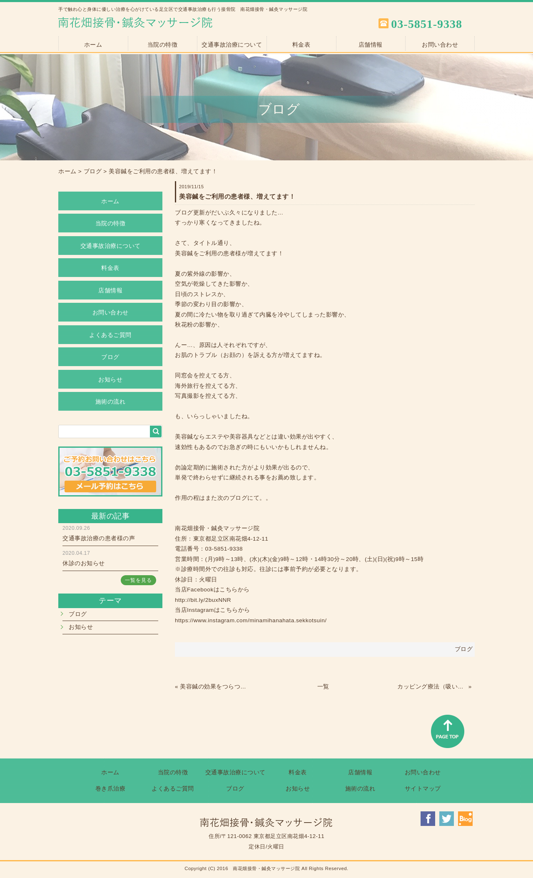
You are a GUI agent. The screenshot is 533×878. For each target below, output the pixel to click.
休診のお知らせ (83, 563)
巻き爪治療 (110, 789)
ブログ (93, 171)
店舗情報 (371, 45)
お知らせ (110, 380)
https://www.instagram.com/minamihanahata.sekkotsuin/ (250, 620)
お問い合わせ (440, 45)
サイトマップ (423, 789)
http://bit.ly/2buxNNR (203, 600)
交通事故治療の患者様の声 (98, 538)
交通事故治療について (232, 45)
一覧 (323, 686)
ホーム (93, 45)
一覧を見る (138, 580)
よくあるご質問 (110, 335)
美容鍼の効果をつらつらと (214, 686)
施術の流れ (110, 402)
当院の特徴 (162, 45)
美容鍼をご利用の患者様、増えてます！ (163, 171)
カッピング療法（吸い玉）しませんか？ (431, 686)
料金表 (301, 45)
